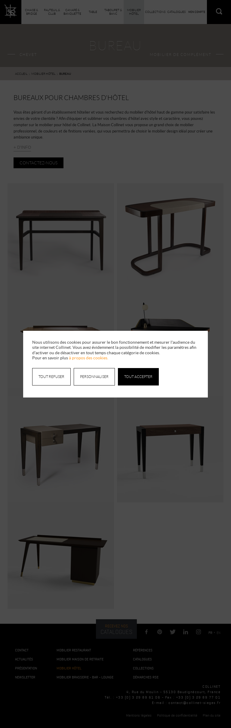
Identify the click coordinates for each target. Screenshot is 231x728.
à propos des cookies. (88, 357)
